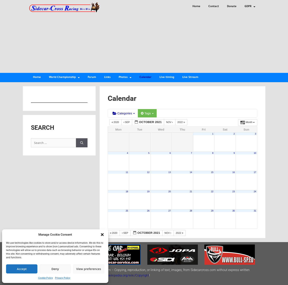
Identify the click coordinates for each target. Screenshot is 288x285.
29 (212, 210)
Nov (170, 122)
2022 (181, 122)
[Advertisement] (144, 42)
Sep (126, 122)
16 (233, 172)
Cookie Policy (45, 277)
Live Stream (190, 77)
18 (127, 191)
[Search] (82, 142)
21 (191, 191)
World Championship (64, 77)
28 (191, 210)
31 (255, 210)
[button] (102, 235)
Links (107, 77)
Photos (125, 77)
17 (255, 172)
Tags (147, 113)
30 (233, 210)
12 (148, 172)
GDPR (250, 6)
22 (212, 191)
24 (255, 191)
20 (169, 191)
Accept (22, 269)
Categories (124, 113)
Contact (213, 6)
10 (255, 153)
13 (169, 172)
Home (196, 6)
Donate (231, 6)
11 (127, 172)
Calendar (145, 77)
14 (191, 172)
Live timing (166, 77)
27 (169, 210)
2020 (116, 122)
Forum (92, 77)
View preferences (88, 269)
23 (233, 191)
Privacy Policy (62, 277)
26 (148, 210)
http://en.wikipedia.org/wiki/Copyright (122, 275)
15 (212, 172)
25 (127, 210)
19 (148, 191)
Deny (55, 269)
